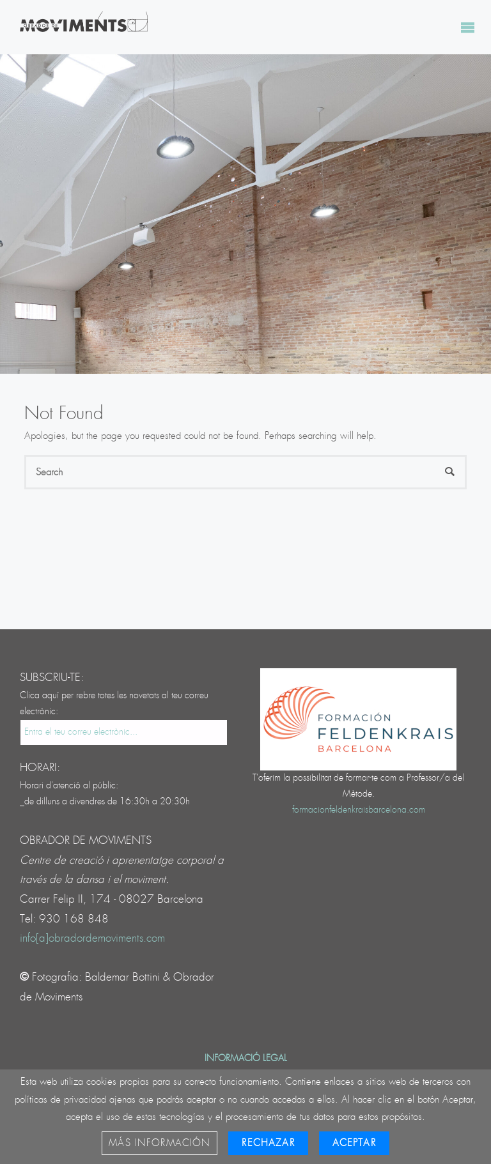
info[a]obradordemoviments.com (92, 938)
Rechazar (268, 1143)
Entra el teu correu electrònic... (80, 732)
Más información (159, 1143)
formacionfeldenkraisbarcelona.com (358, 810)
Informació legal (246, 1058)
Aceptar (354, 1143)
